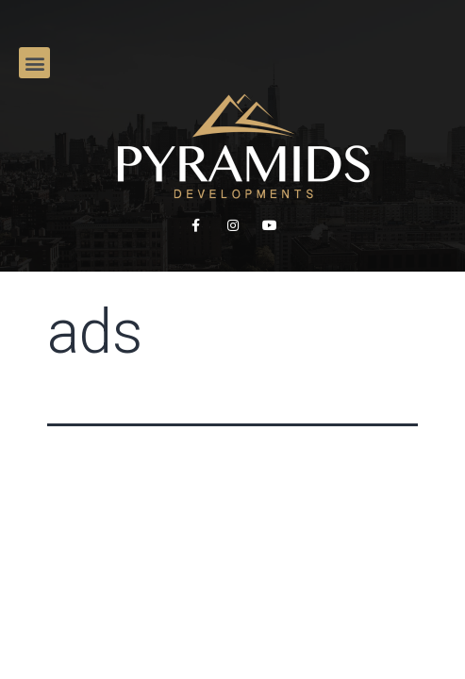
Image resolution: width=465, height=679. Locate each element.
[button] (34, 62)
